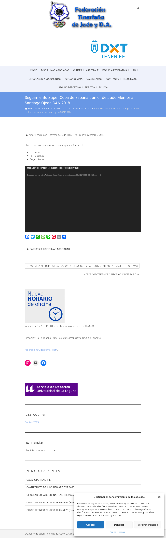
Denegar (119, 524)
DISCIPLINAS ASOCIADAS (55, 70)
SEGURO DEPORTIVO (69, 87)
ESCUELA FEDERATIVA (114, 70)
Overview (35, 152)
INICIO (33, 70)
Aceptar (90, 524)
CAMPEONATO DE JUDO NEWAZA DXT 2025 (50, 487)
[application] (83, 199)
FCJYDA (103, 87)
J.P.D (133, 70)
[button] (159, 497)
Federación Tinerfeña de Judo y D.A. (53, 135)
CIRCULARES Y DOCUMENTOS (45, 78)
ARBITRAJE (92, 70)
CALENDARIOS (94, 78)
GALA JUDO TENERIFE (39, 479)
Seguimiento (37, 159)
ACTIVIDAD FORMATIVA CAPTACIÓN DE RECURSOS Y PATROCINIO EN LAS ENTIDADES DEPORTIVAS (82, 265)
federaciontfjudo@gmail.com (41, 349)
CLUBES (77, 70)
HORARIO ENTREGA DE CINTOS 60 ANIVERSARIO (111, 274)
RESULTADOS (130, 78)
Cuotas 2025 (32, 422)
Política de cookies (117, 532)
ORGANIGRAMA (74, 78)
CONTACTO (112, 78)
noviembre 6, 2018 (94, 135)
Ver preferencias (148, 524)
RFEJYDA (90, 87)
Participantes (37, 155)
